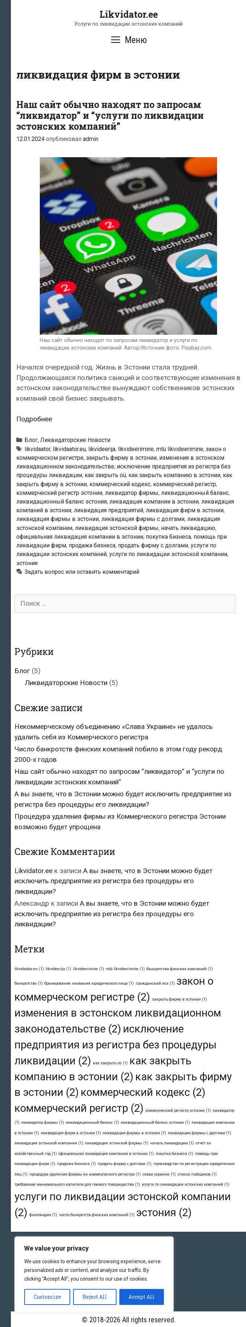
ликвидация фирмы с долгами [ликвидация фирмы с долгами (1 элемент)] (199, 1133)
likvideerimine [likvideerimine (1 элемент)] (88, 969)
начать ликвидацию (188, 528)
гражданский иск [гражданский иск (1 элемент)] (155, 983)
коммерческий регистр (184, 484)
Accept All (141, 1296)
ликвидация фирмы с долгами (142, 519)
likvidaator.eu (69, 449)
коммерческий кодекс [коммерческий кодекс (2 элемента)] (143, 1092)
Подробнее (34, 419)
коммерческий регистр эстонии (59, 492)
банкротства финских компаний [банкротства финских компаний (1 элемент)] (180, 969)
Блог (31, 440)
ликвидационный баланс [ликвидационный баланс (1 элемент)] (92, 1122)
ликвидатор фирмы (131, 492)
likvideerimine (136, 449)
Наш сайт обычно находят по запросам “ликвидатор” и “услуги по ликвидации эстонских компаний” (110, 115)
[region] (94, 1274)
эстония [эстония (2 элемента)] (164, 1212)
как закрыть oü (105, 475)
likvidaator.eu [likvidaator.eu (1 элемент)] (29, 969)
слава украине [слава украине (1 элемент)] (159, 1174)
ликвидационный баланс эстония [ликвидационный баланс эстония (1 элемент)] (155, 1122)
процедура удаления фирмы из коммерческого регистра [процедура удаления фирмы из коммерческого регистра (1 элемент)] (85, 1174)
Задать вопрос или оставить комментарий (82, 571)
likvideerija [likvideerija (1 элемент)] (58, 969)
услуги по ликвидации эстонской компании (168, 554)
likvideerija (101, 449)
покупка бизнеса (168, 536)
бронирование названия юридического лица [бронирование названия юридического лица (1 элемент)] (89, 983)
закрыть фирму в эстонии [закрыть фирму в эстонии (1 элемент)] (179, 999)
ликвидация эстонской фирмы (116, 528)
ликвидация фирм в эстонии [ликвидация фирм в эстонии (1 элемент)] (71, 1133)
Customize (47, 1296)
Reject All (94, 1296)
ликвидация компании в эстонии (154, 501)
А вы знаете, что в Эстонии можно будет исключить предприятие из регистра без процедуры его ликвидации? (113, 881)
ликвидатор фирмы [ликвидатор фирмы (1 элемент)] (42, 1122)
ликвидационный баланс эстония (61, 501)
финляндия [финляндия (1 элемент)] (43, 1215)
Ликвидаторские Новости (75, 440)
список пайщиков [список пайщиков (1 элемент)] (197, 1174)
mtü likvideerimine (179, 449)
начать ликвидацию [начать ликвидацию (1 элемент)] (172, 1143)
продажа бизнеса (92, 545)
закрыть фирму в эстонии (121, 457)
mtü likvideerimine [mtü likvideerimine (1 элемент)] (125, 969)
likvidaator (37, 449)
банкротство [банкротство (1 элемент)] (28, 983)
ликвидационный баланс (195, 492)
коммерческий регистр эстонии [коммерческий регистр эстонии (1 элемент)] (178, 1110)
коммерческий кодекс (119, 484)
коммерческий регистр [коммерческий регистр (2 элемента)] (79, 1108)
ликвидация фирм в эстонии (185, 510)
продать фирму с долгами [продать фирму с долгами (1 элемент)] (125, 1163)
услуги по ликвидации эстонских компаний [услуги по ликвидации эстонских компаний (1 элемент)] (185, 1184)
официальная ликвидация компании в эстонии (79, 536)
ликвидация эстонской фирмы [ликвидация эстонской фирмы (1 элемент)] (116, 1143)
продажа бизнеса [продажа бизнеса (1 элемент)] (76, 1163)
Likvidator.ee (128, 14)
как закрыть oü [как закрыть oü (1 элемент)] (110, 1063)
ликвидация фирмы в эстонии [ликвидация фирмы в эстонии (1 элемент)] (134, 1133)
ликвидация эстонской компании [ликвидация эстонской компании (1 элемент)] (48, 1143)
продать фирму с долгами (153, 545)
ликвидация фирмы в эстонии (57, 519)
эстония (27, 563)
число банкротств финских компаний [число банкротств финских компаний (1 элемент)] (97, 1215)
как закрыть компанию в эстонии (174, 475)
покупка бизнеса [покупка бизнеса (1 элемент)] (174, 1153)
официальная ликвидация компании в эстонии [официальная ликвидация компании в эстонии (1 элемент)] (106, 1153)
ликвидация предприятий (108, 510)
